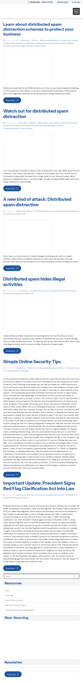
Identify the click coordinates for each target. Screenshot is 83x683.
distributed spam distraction (13, 43)
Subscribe (11, 674)
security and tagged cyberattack (23, 46)
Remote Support (47, 2)
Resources (13, 583)
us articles (24, 498)
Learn (7, 590)
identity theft (53, 43)
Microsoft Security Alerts (16, 605)
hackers (27, 126)
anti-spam (55, 211)
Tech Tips (61, 368)
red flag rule (17, 498)
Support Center (62, 2)
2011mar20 (71, 495)
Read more (10, 100)
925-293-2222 (34, 2)
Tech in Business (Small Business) (46, 368)
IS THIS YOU (76, 2)
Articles (31, 368)
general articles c (42, 43)
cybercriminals (67, 40)
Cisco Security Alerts (14, 600)
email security (31, 43)
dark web (75, 40)
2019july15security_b (44, 211)
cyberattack (44, 123)
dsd (24, 43)
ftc (76, 495)
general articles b (13, 371)
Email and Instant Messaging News (19, 610)
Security (36, 40)
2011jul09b (71, 368)
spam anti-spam (40, 46)
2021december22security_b (51, 40)
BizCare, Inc (26, 40)
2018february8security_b (40, 291)
